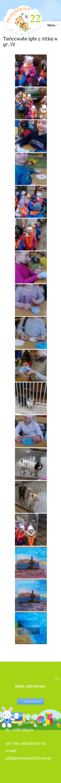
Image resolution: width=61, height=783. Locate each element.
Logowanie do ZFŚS (32, 701)
